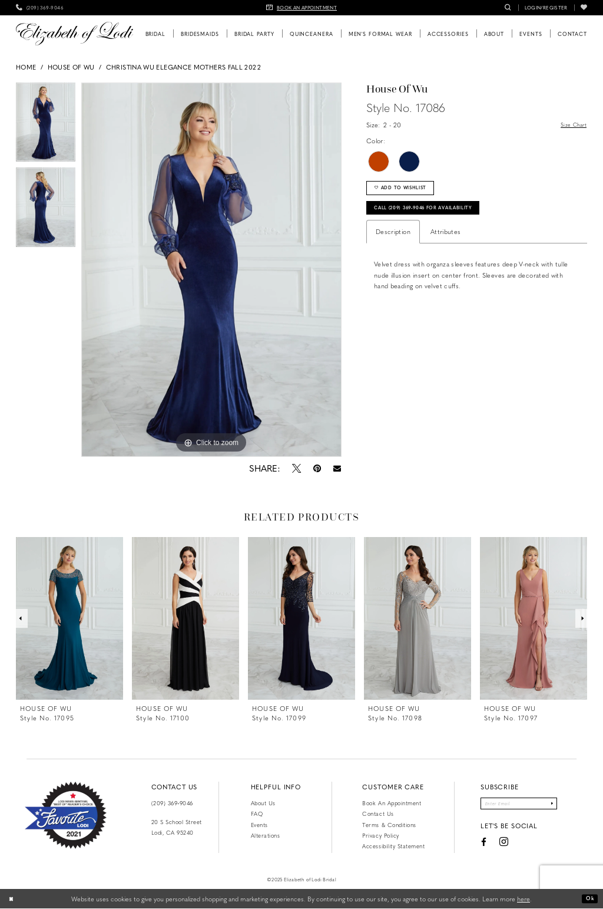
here (523, 899)
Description (393, 242)
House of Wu (71, 67)
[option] (45, 125)
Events (259, 825)
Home (26, 67)
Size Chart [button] (571, 125)
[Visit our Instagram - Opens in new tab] (494, 845)
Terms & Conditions (389, 825)
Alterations (265, 835)
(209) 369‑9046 (172, 803)
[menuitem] (39, 7)
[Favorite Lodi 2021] (66, 815)
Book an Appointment (391, 803)
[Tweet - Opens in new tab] (296, 468)
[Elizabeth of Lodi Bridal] (74, 33)
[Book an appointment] (301, 7)
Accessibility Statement (393, 846)
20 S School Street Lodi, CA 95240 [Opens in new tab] (176, 827)
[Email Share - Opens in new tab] (336, 468)
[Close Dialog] (13, 899)
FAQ (257, 813)
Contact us (377, 813)
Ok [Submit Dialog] (589, 899)
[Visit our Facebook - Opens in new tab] (474, 845)
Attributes (445, 242)
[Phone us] (39, 7)
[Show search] (508, 7)
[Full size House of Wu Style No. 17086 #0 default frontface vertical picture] (211, 270)
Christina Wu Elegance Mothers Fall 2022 (183, 67)
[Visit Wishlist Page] (584, 7)
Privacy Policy (380, 835)
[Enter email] (518, 805)
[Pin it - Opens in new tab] (317, 468)
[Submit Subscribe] (560, 805)
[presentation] (69, 618)
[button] (546, 7)
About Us (263, 803)
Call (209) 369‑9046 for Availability (440, 216)
